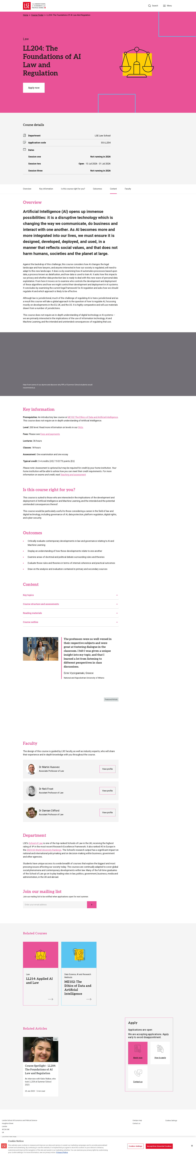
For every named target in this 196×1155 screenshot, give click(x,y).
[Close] (192, 1145)
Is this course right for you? (73, 189)
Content (113, 189)
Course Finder (37, 15)
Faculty (128, 189)
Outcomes (97, 189)
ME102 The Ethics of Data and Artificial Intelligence (93, 417)
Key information (46, 189)
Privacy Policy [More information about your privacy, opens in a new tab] (62, 1152)
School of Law (36, 843)
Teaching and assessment (73, 474)
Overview (27, 189)
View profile (107, 769)
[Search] (153, 6)
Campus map (137, 1120)
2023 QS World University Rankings (44, 850)
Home (25, 15)
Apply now (34, 87)
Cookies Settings (171, 1120)
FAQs (80, 427)
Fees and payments (50, 434)
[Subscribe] (91, 904)
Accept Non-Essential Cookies (159, 1146)
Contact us (136, 1123)
